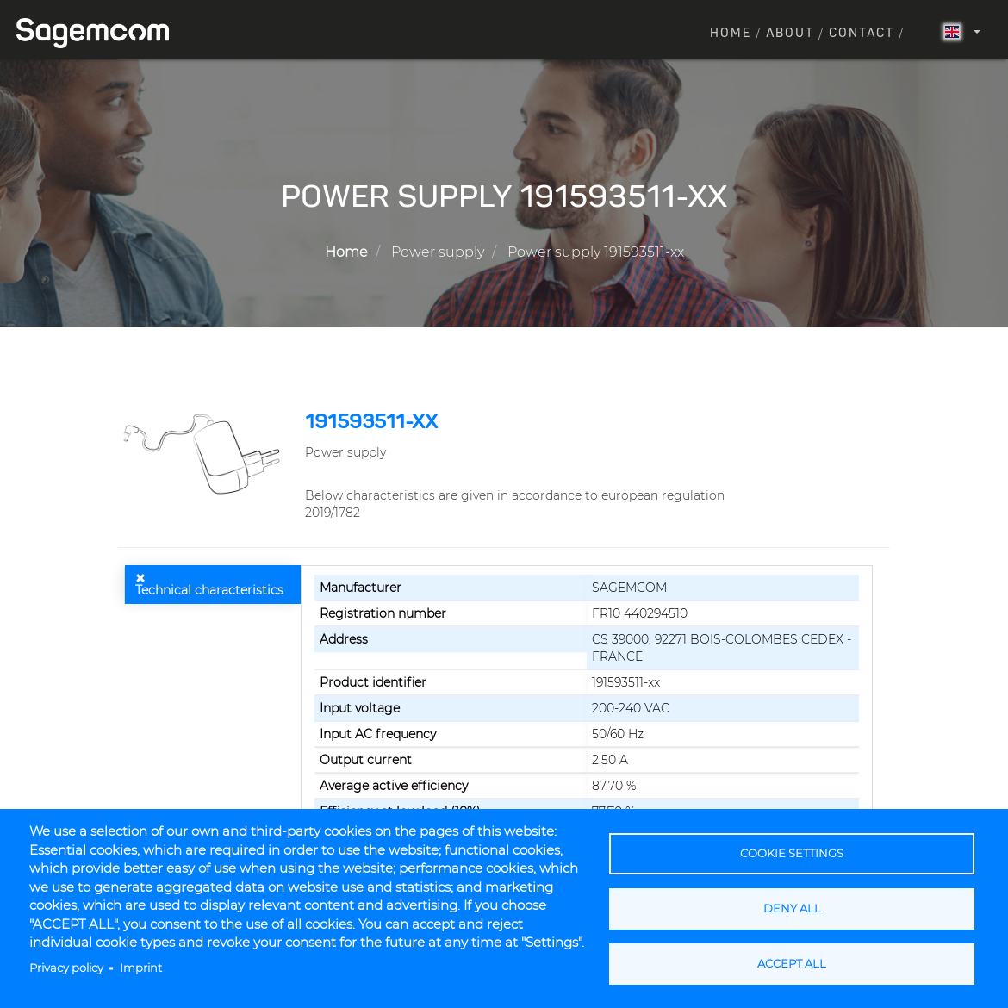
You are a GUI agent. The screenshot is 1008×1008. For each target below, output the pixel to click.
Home (730, 34)
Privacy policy (66, 967)
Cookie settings (791, 853)
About (790, 34)
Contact (861, 34)
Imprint (141, 967)
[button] (205, 453)
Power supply (437, 252)
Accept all (791, 963)
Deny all (792, 908)
